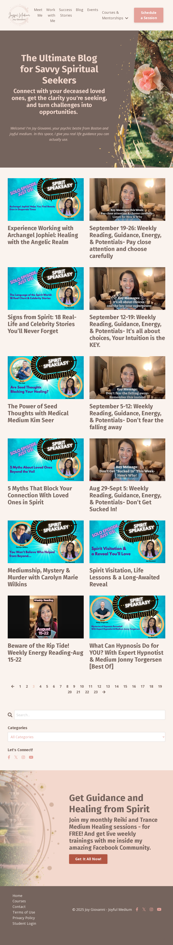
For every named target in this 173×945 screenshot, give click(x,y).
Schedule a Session (149, 15)
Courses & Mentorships (115, 15)
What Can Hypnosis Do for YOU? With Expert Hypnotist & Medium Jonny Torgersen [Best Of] (126, 656)
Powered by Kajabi (153, 939)
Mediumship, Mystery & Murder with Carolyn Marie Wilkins (43, 577)
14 (116, 686)
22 (87, 692)
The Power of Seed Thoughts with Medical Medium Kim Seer (38, 413)
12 (99, 686)
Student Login (24, 923)
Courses (19, 901)
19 (160, 686)
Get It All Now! (88, 859)
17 (142, 686)
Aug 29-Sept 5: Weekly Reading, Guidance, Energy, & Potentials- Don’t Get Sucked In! (125, 499)
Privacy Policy (24, 917)
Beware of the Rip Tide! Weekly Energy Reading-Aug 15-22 (45, 652)
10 (82, 686)
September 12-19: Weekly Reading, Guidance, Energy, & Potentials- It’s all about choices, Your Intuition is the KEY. (127, 331)
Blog (79, 9)
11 (90, 686)
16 (134, 686)
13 (108, 686)
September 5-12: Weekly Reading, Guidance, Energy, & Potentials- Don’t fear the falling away (126, 417)
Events (92, 9)
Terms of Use (24, 912)
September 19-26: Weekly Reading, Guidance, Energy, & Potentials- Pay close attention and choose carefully (125, 242)
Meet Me (38, 12)
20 (70, 692)
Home (17, 895)
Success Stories (65, 12)
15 (125, 686)
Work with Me (50, 15)
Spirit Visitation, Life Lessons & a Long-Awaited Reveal (124, 577)
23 (96, 692)
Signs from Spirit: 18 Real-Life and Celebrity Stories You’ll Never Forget (42, 324)
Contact (19, 906)
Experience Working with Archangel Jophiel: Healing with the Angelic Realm (43, 235)
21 (78, 692)
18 (151, 686)
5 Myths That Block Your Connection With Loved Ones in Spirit (40, 495)
